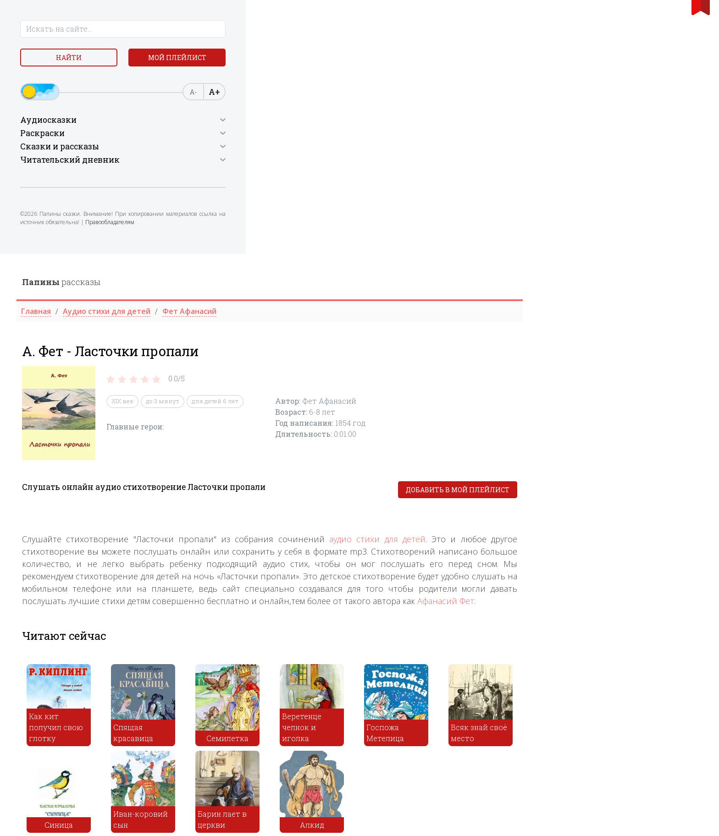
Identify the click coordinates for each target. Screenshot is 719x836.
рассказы (241, 27)
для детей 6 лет (394, 147)
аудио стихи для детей (557, 285)
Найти (48, 59)
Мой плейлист (121, 59)
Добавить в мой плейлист (637, 235)
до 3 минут (342, 147)
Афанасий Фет (625, 346)
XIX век (302, 147)
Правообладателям (86, 232)
